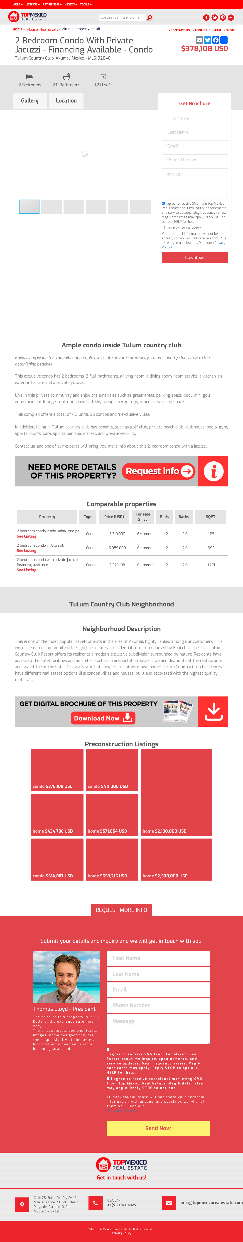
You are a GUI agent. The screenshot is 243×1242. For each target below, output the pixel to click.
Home (17, 29)
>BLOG (229, 30)
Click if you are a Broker (181, 228)
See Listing (27, 536)
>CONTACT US (179, 30)
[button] (152, 114)
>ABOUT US (201, 30)
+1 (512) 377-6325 (121, 1205)
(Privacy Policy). (122, 1111)
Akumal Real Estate (43, 29)
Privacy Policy (121, 1233)
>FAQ (217, 30)
